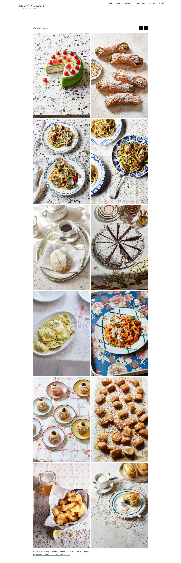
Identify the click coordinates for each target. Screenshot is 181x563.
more (162, 3)
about (152, 3)
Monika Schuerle (80, 552)
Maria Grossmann (60, 552)
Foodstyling (114, 3)
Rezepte (129, 3)
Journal (141, 3)
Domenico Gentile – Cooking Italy (51, 555)
